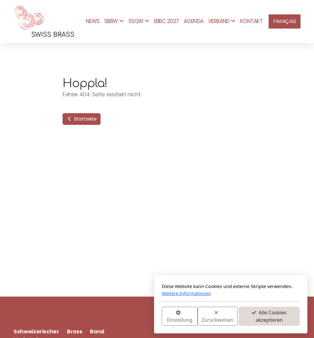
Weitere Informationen (112, 293)
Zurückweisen (144, 316)
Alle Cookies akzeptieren (195, 316)
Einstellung (106, 316)
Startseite (82, 118)
